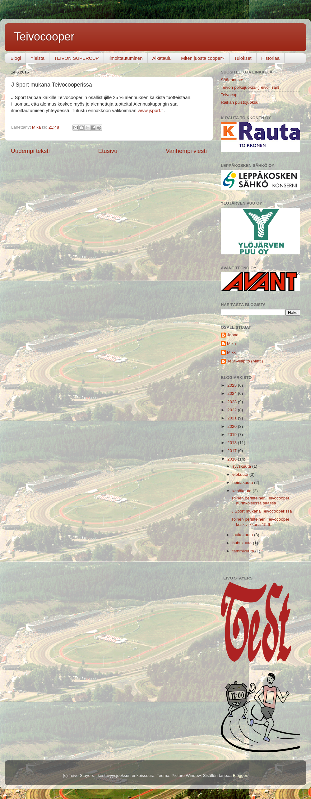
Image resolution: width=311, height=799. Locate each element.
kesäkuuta (242, 491)
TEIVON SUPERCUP (76, 58)
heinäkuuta (243, 482)
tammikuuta (243, 551)
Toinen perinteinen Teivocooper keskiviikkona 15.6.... (260, 522)
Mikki (232, 352)
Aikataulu (162, 58)
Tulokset (243, 58)
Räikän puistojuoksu (239, 102)
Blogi (16, 58)
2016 (232, 459)
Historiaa (270, 58)
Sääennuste (232, 80)
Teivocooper (44, 36)
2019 (232, 434)
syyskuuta (242, 466)
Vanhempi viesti (186, 151)
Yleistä (37, 58)
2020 (232, 426)
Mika (231, 343)
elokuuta (240, 474)
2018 (232, 442)
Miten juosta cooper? (202, 58)
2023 (232, 402)
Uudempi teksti (30, 151)
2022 (232, 410)
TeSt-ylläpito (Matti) (245, 361)
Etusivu (108, 151)
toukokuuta (243, 534)
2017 (232, 450)
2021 (232, 418)
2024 (232, 393)
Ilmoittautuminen (126, 58)
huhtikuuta (242, 543)
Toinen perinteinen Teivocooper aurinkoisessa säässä (260, 500)
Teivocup (229, 94)
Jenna (233, 335)
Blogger (240, 775)
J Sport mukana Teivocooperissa (261, 511)
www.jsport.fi (151, 110)
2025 (232, 385)
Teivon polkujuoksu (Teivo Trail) (250, 87)
